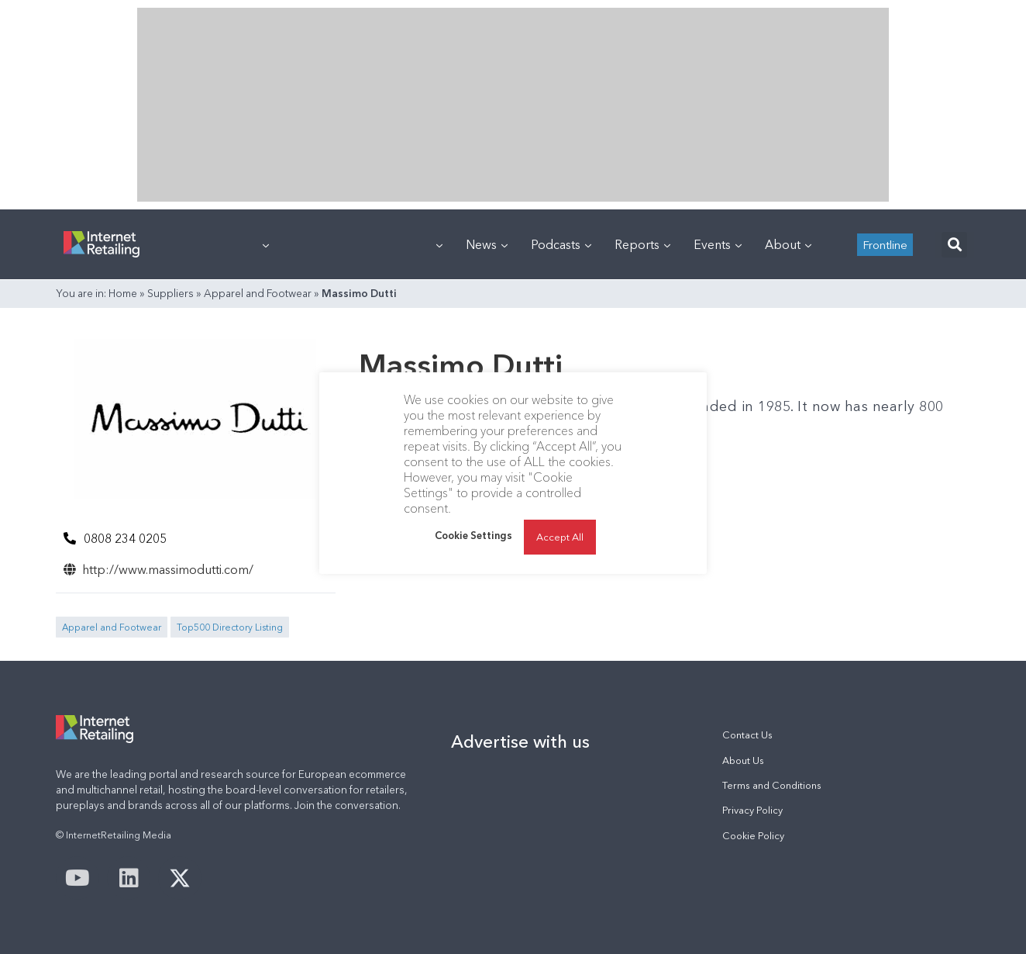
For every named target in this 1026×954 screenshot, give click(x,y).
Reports (642, 244)
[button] (954, 245)
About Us (743, 760)
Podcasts (561, 244)
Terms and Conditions (771, 785)
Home (122, 293)
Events (718, 244)
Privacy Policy (752, 810)
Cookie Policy (753, 836)
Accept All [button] (560, 537)
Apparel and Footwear (258, 293)
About (788, 244)
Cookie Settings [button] (473, 535)
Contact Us (747, 735)
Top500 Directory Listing (230, 627)
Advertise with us (520, 741)
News (487, 244)
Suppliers (170, 293)
